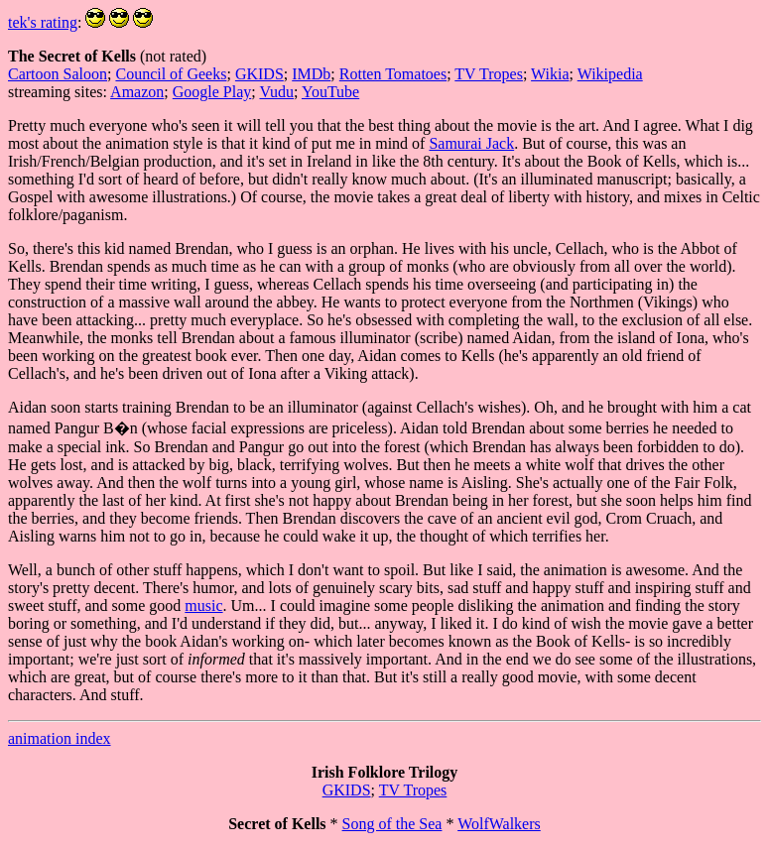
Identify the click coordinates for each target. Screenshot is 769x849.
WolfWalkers (499, 823)
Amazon (137, 91)
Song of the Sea (392, 823)
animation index (59, 738)
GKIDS (259, 73)
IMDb (311, 73)
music (203, 605)
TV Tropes (488, 73)
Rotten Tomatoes (393, 73)
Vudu (276, 91)
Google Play (212, 91)
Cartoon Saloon (57, 73)
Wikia (550, 73)
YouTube (330, 91)
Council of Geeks (170, 73)
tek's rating (42, 22)
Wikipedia (610, 73)
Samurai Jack (471, 143)
